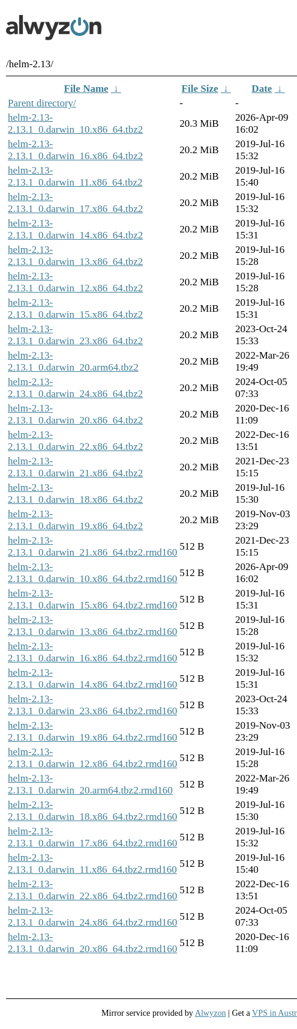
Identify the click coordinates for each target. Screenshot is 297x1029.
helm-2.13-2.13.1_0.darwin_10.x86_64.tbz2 (75, 123)
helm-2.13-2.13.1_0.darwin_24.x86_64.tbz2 (75, 387)
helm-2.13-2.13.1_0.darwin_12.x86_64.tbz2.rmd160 (92, 757)
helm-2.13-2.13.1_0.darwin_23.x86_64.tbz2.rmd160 (92, 705)
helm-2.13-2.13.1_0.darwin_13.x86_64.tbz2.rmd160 (92, 625)
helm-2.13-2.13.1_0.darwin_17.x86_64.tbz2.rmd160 (92, 837)
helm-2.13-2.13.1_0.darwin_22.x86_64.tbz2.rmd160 (92, 890)
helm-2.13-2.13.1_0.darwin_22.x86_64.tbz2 (75, 440)
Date (261, 88)
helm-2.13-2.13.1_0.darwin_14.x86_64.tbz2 (75, 229)
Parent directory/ (42, 103)
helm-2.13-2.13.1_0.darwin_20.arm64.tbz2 (73, 361)
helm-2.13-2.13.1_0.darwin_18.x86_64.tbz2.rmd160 (92, 810)
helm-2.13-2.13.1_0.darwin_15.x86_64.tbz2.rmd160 (92, 599)
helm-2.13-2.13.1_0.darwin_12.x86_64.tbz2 (75, 282)
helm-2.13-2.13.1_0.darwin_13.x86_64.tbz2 (75, 255)
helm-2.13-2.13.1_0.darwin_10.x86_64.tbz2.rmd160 (92, 572)
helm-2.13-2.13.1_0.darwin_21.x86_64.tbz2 (75, 467)
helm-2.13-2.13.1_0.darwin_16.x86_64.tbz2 (75, 150)
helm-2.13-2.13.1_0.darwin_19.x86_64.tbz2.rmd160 (92, 731)
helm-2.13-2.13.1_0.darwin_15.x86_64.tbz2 (75, 308)
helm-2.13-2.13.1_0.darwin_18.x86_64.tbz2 (75, 493)
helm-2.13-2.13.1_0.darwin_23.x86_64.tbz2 (75, 335)
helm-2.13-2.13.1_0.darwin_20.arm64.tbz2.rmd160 (90, 784)
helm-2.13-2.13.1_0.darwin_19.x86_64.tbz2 (75, 520)
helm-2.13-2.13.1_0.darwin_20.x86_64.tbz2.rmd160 (92, 943)
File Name (86, 88)
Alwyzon (210, 1013)
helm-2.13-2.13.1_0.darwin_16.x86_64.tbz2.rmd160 (92, 652)
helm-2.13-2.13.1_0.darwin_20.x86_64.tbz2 (75, 414)
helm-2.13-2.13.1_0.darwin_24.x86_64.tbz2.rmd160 (92, 916)
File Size (200, 88)
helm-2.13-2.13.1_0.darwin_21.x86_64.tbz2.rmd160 (92, 546)
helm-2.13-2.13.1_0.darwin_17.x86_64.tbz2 (75, 202)
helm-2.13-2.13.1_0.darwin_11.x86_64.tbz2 (75, 176)
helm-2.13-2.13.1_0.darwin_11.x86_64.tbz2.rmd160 (92, 863)
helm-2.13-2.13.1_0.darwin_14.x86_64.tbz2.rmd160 (92, 678)
